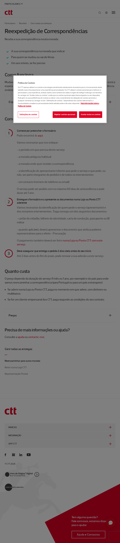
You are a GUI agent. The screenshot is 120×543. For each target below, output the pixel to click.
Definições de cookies (28, 114)
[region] (60, 99)
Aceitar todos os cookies (90, 114)
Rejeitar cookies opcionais (64, 114)
